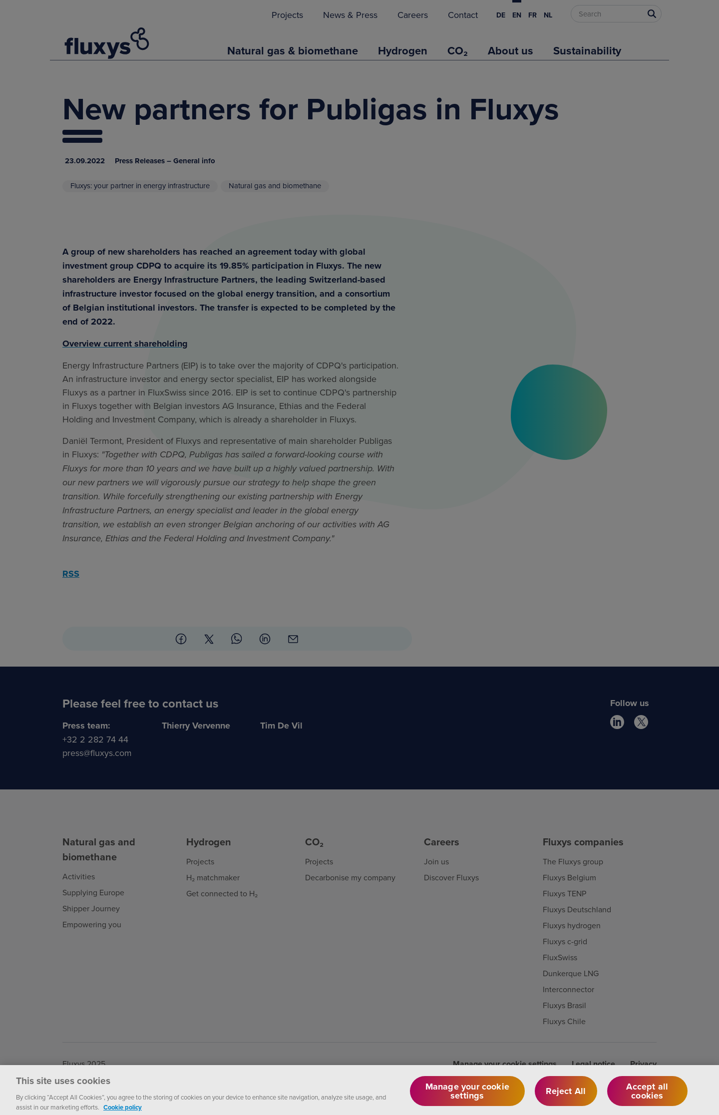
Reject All (566, 1095)
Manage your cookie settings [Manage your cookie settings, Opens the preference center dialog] (467, 1096)
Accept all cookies (647, 1096)
